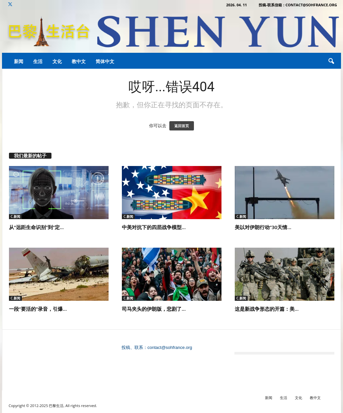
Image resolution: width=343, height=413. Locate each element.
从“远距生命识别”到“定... (36, 227)
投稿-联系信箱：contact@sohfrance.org (298, 4)
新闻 (18, 61)
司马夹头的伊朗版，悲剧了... (154, 308)
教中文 (79, 61)
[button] (331, 61)
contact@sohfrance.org (169, 347)
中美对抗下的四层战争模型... (154, 227)
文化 (57, 61)
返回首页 (181, 126)
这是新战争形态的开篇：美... (267, 308)
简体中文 (105, 61)
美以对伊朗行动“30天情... (263, 227)
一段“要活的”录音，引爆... (38, 308)
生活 (38, 61)
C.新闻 (15, 216)
